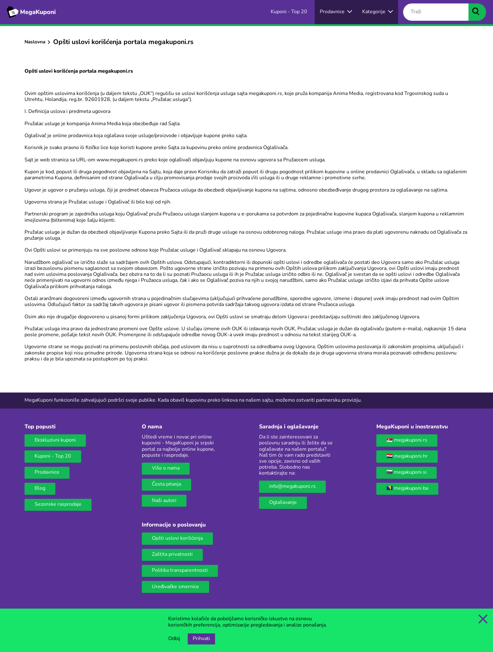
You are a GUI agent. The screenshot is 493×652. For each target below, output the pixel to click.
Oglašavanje (283, 502)
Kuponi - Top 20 (53, 456)
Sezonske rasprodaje (58, 504)
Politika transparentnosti (180, 570)
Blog (40, 488)
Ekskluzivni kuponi (55, 440)
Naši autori (164, 500)
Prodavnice (47, 472)
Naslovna (35, 42)
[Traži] (435, 12)
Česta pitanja (166, 484)
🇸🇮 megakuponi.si (406, 472)
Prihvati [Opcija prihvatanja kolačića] (201, 638)
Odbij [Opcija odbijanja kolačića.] (174, 638)
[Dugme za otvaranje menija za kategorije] (377, 12)
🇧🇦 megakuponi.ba (407, 488)
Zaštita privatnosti (172, 554)
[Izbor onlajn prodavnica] (336, 12)
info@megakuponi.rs (292, 486)
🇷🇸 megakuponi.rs (406, 440)
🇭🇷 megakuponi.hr (407, 456)
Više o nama (166, 468)
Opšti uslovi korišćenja (177, 538)
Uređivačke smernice (175, 586)
